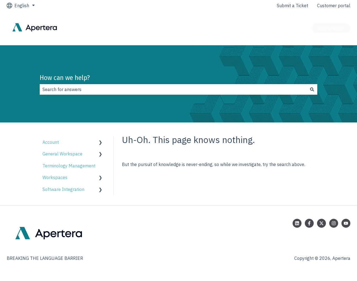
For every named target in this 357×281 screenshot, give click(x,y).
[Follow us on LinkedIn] (297, 223)
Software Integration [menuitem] (63, 189)
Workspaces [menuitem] (54, 177)
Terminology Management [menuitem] (68, 166)
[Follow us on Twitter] (321, 223)
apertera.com (331, 28)
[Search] (312, 89)
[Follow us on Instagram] (333, 223)
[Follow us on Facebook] (309, 223)
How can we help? (65, 78)
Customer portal (333, 5)
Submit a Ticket (292, 5)
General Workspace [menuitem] (62, 154)
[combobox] (173, 89)
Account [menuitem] (50, 142)
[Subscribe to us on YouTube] (345, 223)
